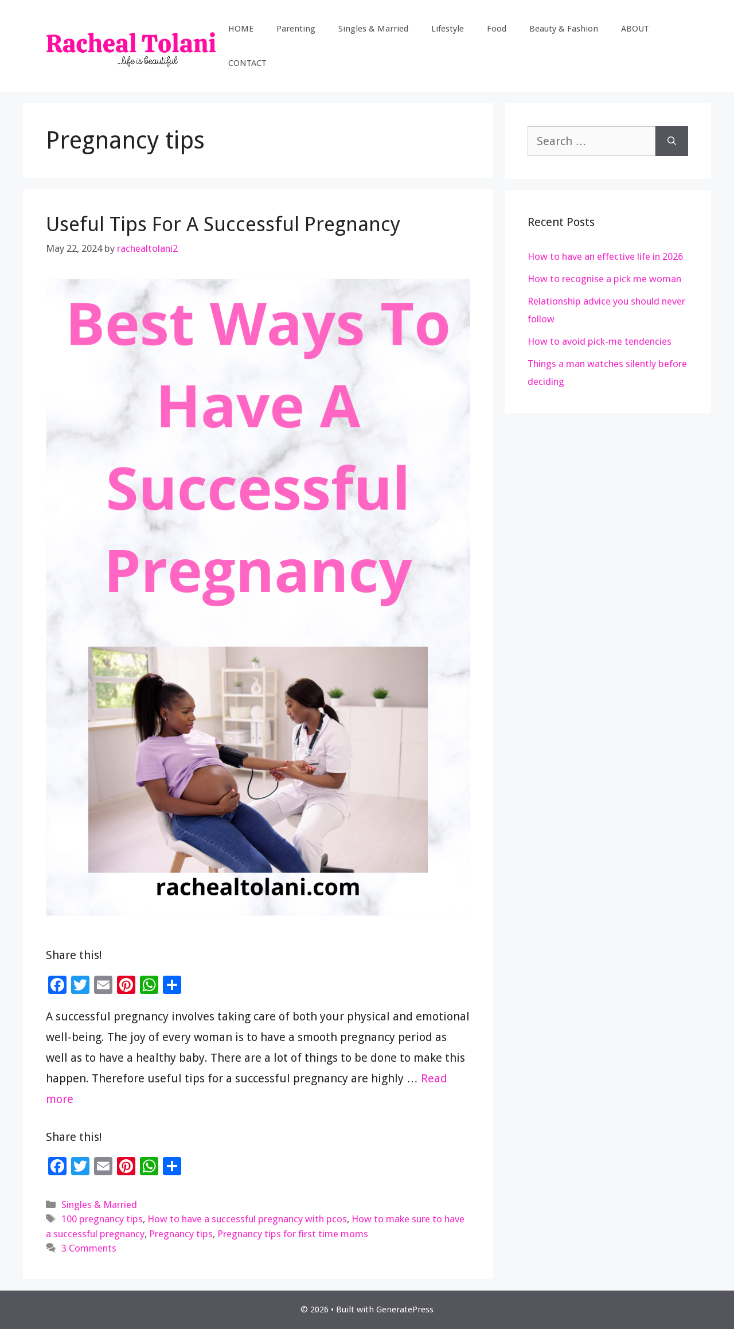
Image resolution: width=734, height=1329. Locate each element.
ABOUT (635, 29)
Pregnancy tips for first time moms (292, 1234)
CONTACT (247, 63)
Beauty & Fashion (563, 29)
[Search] (671, 141)
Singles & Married (373, 29)
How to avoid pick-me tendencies (599, 341)
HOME (240, 29)
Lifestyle (447, 29)
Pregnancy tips (181, 1234)
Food (496, 29)
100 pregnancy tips (102, 1219)
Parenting (295, 29)
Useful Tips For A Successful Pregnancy (223, 224)
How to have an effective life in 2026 (605, 256)
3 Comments (88, 1248)
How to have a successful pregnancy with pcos (247, 1219)
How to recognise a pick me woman (604, 278)
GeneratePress (405, 1309)
